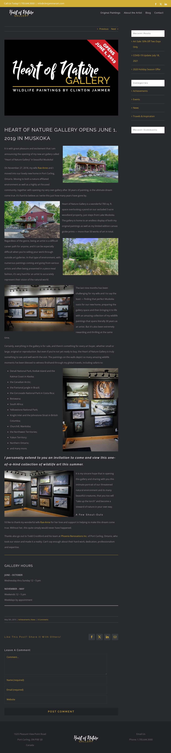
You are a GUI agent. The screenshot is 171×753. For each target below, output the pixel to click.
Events (136, 99)
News (33, 619)
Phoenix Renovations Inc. (74, 536)
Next (113, 28)
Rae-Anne (43, 167)
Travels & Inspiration (144, 116)
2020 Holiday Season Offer (147, 69)
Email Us (140, 734)
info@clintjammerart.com (51, 3)
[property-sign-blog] (61, 77)
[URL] (55, 699)
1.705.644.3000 (145, 739)
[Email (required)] (55, 690)
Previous (104, 28)
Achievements (24, 619)
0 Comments (43, 619)
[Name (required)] (55, 680)
